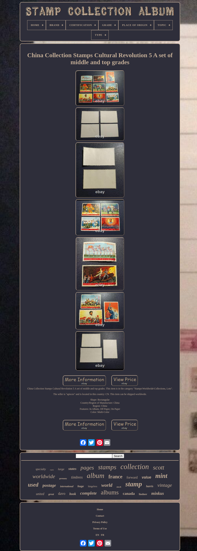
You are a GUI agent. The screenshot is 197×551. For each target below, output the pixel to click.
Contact (100, 515)
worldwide (44, 476)
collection (134, 467)
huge (81, 486)
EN (97, 535)
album (95, 475)
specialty (41, 469)
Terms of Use (100, 528)
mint (161, 475)
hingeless (92, 486)
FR (102, 535)
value (146, 477)
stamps (107, 467)
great (51, 494)
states (72, 469)
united (40, 494)
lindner (143, 494)
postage (49, 485)
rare (52, 469)
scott (158, 467)
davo (61, 494)
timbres (77, 477)
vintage (164, 485)
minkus (157, 493)
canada (129, 493)
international (66, 486)
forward (132, 477)
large (61, 469)
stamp (133, 484)
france (115, 476)
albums (110, 492)
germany (63, 478)
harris (149, 486)
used (33, 485)
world (106, 485)
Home (100, 509)
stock (119, 487)
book (72, 494)
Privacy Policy (100, 522)
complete (88, 493)
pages (87, 467)
